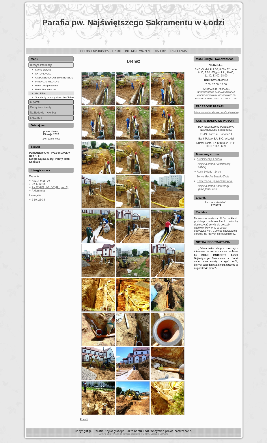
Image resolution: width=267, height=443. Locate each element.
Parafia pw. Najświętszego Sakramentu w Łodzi (133, 22)
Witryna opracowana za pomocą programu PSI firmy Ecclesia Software (133, 434)
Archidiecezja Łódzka (209, 159)
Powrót (84, 419)
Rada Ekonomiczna (45, 89)
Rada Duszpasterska (46, 85)
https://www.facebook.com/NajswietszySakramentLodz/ (226, 112)
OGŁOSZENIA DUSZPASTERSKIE (54, 77)
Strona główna (43, 69)
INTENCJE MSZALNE (47, 81)
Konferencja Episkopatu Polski (215, 181)
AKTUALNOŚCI (43, 73)
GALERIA (40, 93)
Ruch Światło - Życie (209, 171)
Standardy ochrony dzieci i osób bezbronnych (54, 97)
